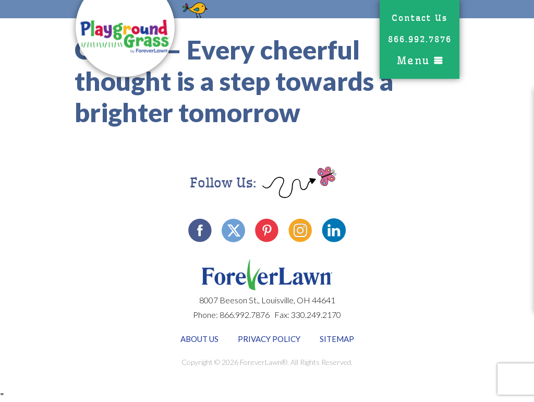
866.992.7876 (420, 39)
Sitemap (337, 339)
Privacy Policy (269, 339)
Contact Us (419, 18)
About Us (199, 339)
